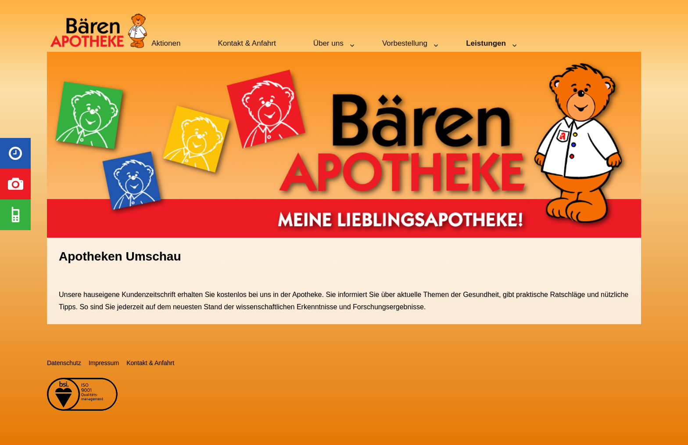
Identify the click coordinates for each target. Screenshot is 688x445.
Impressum (104, 362)
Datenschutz (64, 362)
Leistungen (486, 43)
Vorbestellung (404, 43)
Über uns (328, 43)
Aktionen (165, 43)
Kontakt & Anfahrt (247, 43)
